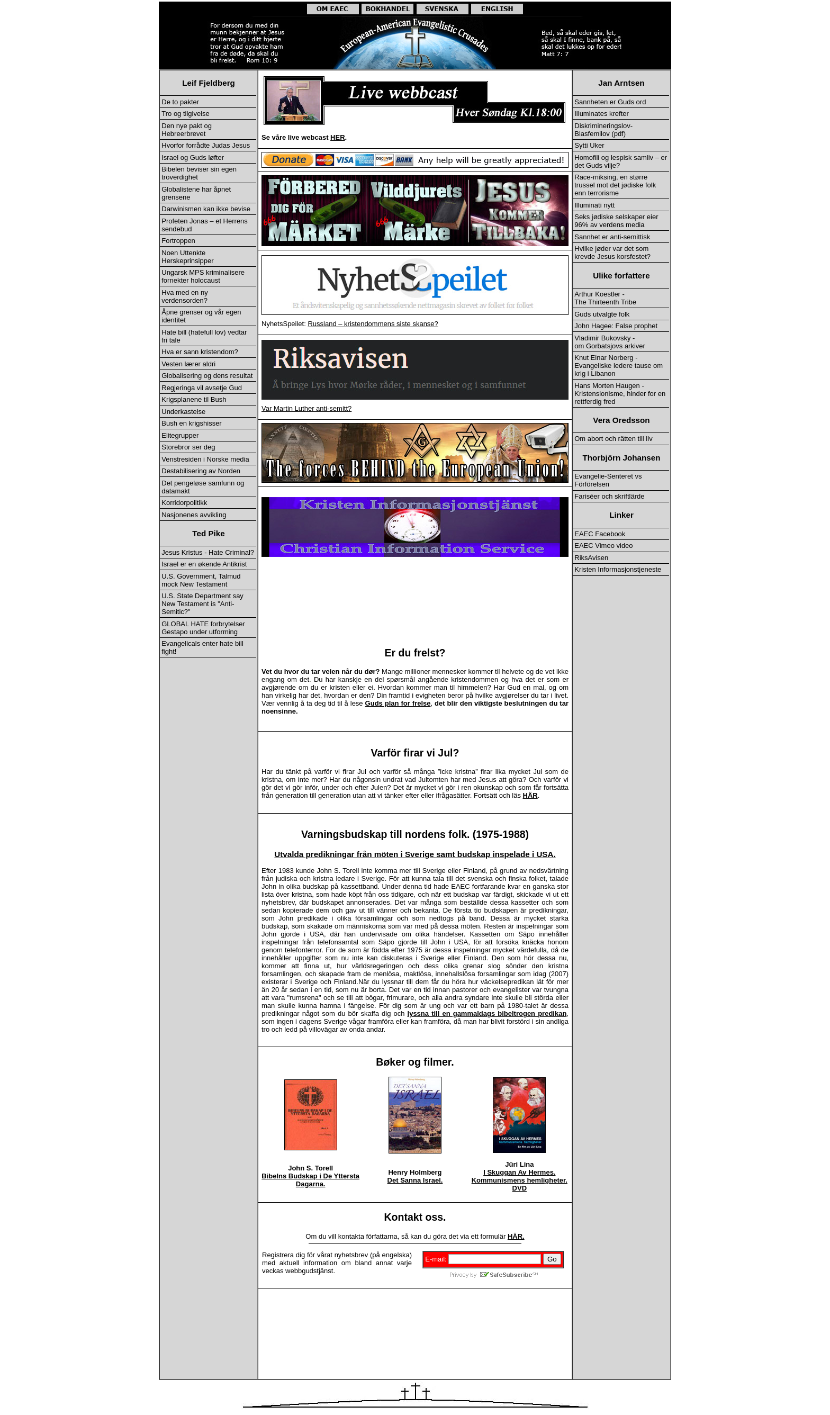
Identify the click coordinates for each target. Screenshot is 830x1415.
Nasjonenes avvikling (193, 515)
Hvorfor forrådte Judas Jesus (205, 145)
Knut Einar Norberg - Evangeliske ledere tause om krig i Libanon (618, 365)
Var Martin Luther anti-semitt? (306, 408)
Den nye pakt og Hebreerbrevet (186, 130)
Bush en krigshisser (191, 423)
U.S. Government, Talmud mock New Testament (200, 580)
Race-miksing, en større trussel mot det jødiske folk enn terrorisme (615, 185)
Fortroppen (178, 241)
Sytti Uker (589, 145)
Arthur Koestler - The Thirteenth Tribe (605, 298)
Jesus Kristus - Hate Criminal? (207, 552)
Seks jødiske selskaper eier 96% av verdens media (616, 221)
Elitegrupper (180, 435)
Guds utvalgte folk (601, 314)
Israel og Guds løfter (192, 157)
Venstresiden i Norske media (205, 459)
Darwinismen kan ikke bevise (205, 209)
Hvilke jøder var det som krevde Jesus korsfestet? (612, 252)
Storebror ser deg (188, 447)
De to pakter (180, 102)
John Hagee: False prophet (615, 326)
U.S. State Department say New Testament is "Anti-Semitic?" (202, 604)
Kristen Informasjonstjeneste (617, 569)
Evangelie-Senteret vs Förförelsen (608, 480)
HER (337, 137)
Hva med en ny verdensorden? (184, 296)
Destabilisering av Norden (200, 471)
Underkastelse (183, 412)
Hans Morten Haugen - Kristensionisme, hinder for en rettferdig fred (619, 393)
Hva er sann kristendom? (199, 352)
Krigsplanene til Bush (193, 399)
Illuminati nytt (594, 205)
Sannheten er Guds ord (610, 102)
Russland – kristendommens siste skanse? (373, 324)
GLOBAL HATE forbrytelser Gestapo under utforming (203, 628)
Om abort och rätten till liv (613, 439)
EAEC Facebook (599, 534)
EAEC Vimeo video (603, 545)
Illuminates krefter (601, 114)
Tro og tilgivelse (185, 114)
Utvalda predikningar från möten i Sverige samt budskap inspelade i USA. (414, 854)
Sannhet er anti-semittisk (612, 237)
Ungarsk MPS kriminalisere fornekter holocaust (203, 276)
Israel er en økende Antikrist (204, 564)
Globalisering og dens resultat (206, 376)
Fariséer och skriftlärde (609, 496)
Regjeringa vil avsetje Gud (201, 388)
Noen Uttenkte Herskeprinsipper (187, 257)
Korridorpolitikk (184, 503)
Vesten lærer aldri (188, 364)
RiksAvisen (591, 558)
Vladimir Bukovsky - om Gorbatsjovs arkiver (609, 342)
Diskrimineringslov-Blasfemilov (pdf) (603, 130)
